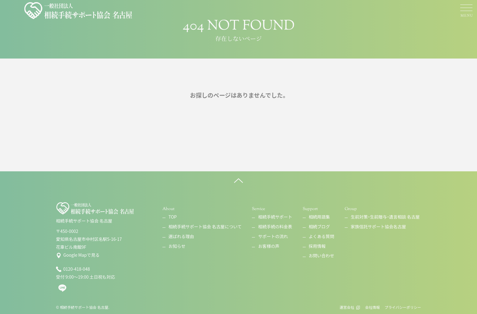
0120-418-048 (73, 269)
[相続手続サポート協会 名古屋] (79, 11)
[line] (62, 290)
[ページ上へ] (238, 180)
